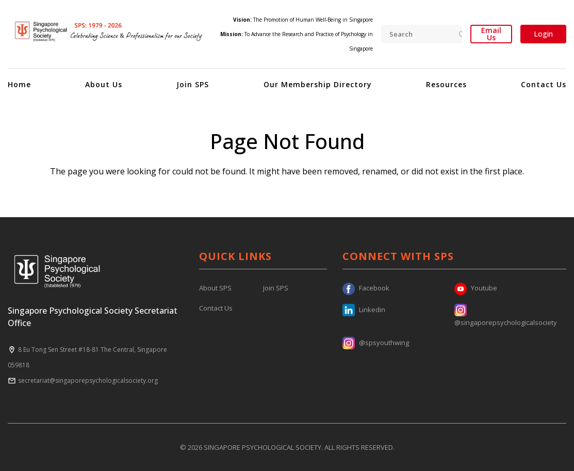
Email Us (491, 34)
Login (543, 34)
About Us (103, 84)
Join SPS (192, 84)
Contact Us (543, 84)
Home (19, 84)
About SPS (215, 288)
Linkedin (363, 309)
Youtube (475, 288)
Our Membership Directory (318, 84)
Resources (446, 84)
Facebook (365, 288)
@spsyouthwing (375, 342)
